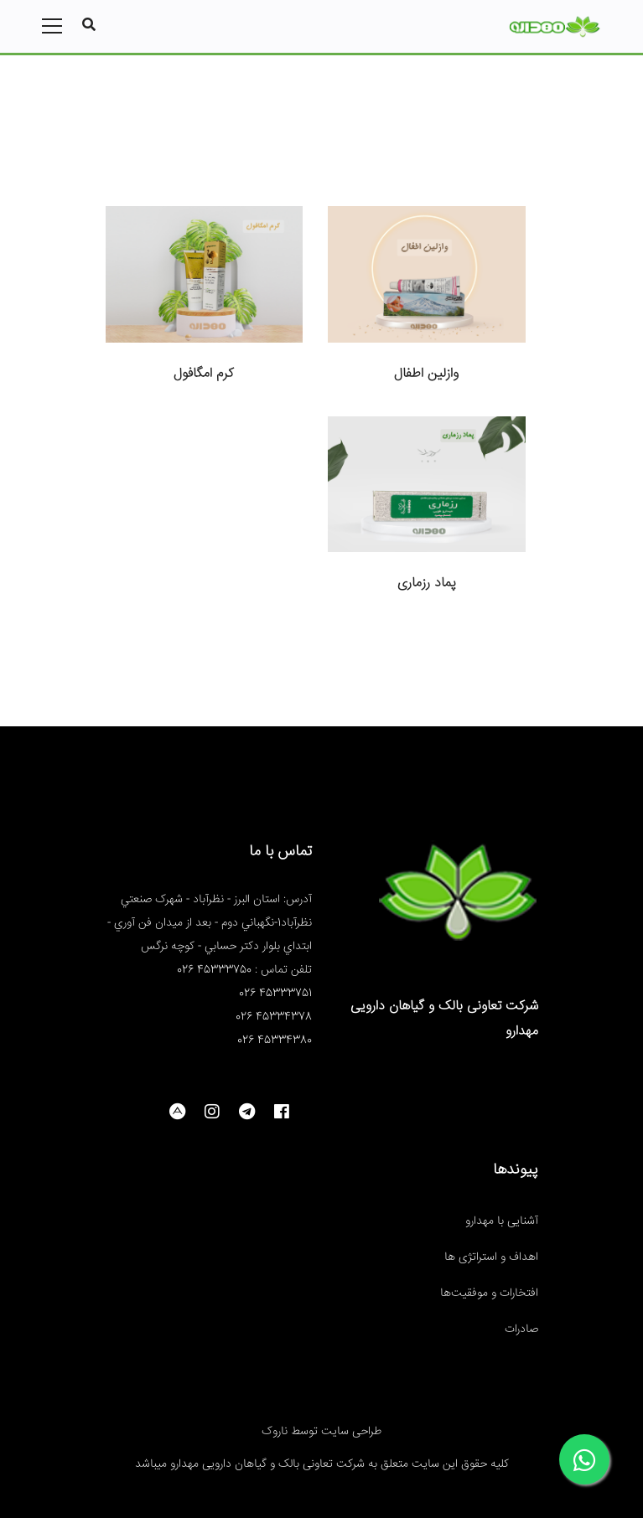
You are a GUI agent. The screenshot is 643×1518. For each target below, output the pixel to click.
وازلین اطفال (426, 374)
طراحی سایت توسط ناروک (321, 1431)
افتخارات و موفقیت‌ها (489, 1293)
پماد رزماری (426, 583)
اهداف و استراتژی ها (491, 1257)
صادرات (521, 1329)
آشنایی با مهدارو (501, 1221)
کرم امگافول (204, 374)
